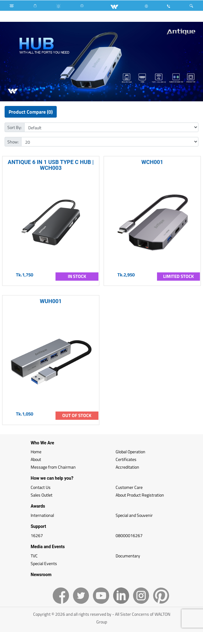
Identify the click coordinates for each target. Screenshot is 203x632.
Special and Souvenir (134, 515)
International (42, 515)
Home (36, 451)
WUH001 (51, 301)
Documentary (128, 555)
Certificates (126, 459)
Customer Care (129, 487)
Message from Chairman (53, 467)
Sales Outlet (41, 495)
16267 (37, 535)
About (36, 459)
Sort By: (14, 127)
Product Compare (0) (31, 111)
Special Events (44, 563)
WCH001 (152, 162)
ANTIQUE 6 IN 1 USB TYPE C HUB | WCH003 (51, 165)
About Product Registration (140, 495)
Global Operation (130, 451)
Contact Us (41, 487)
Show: (13, 141)
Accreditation (127, 467)
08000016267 (129, 535)
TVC (34, 555)
